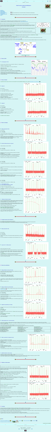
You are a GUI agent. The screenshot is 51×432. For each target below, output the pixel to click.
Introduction (1, 10)
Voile (5, 424)
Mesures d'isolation (2, 11)
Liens (1, 15)
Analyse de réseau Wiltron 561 (27, 420)
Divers (45, 424)
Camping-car (36, 424)
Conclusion (1, 14)
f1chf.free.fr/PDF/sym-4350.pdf (24, 21)
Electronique (15, 424)
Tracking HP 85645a (15, 420)
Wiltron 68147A (34, 420)
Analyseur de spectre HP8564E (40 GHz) (5, 420)
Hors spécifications (2, 13)
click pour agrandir (43, 32)
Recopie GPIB (20, 420)
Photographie (25, 424)
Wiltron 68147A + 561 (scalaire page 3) (35, 81)
